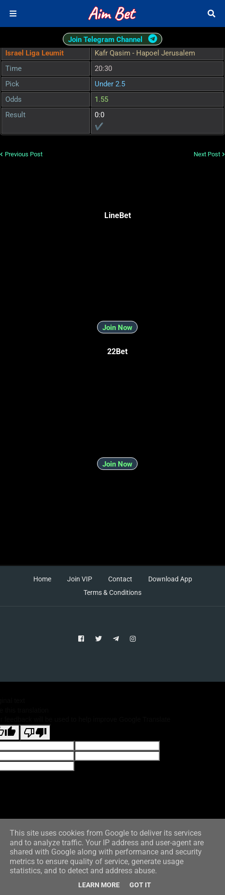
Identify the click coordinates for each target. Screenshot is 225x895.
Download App (170, 579)
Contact (120, 579)
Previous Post (23, 154)
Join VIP (79, 579)
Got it (140, 885)
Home (42, 579)
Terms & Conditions (112, 592)
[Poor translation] (35, 733)
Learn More (99, 885)
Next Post (207, 154)
